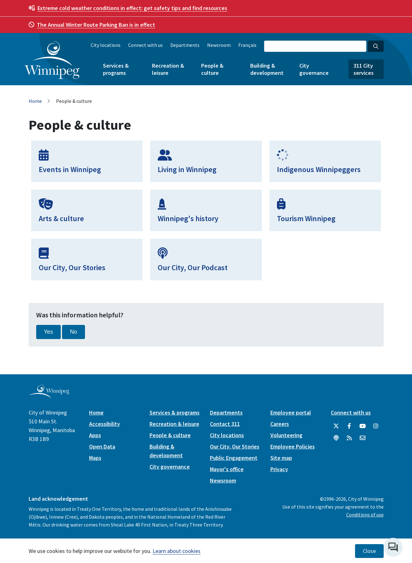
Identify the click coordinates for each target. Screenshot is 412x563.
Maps (95, 457)
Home (35, 101)
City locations (106, 45)
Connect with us (145, 45)
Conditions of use (365, 514)
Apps (95, 435)
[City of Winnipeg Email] (362, 438)
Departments (185, 45)
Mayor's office (227, 469)
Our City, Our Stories (234, 446)
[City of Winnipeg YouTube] (362, 426)
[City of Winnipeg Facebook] (349, 426)
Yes (48, 332)
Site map (281, 457)
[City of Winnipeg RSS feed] (349, 438)
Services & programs (116, 69)
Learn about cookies (176, 551)
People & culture (212, 69)
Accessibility (104, 423)
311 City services (363, 69)
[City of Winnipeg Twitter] (336, 426)
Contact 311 (225, 423)
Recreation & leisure (168, 69)
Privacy (279, 469)
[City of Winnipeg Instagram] (375, 426)
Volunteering (286, 435)
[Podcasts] (336, 438)
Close (369, 551)
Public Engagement (233, 457)
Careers (279, 423)
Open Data (102, 446)
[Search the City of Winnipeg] (315, 46)
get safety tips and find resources (132, 8)
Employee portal (290, 412)
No (73, 332)
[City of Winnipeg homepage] (49, 395)
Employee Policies (292, 446)
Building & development (267, 69)
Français (247, 45)
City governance (314, 69)
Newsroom (219, 45)
